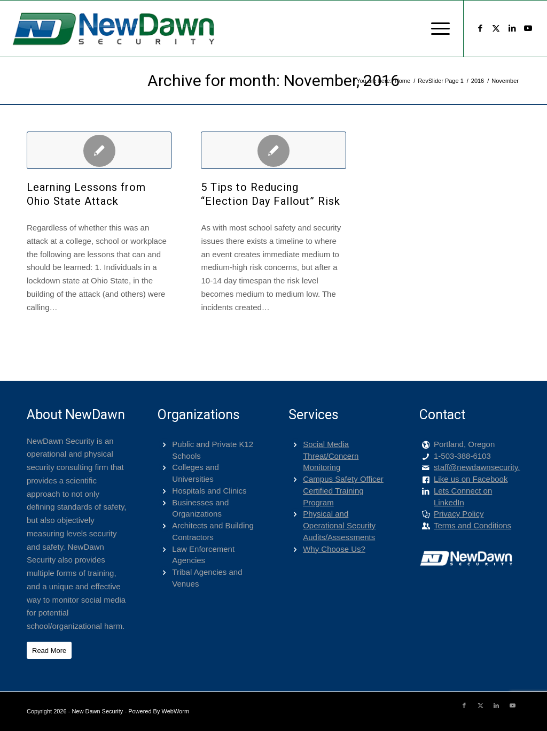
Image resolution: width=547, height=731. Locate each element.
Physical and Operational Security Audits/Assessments (339, 525)
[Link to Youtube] (528, 28)
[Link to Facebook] (480, 28)
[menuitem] (437, 29)
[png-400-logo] (113, 29)
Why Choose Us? (334, 548)
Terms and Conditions (472, 525)
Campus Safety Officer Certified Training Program (343, 490)
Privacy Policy (458, 513)
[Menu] (437, 29)
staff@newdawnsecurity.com (484, 467)
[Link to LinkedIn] (512, 28)
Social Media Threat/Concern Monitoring (330, 456)
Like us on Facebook (470, 478)
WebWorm (176, 711)
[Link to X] (496, 28)
